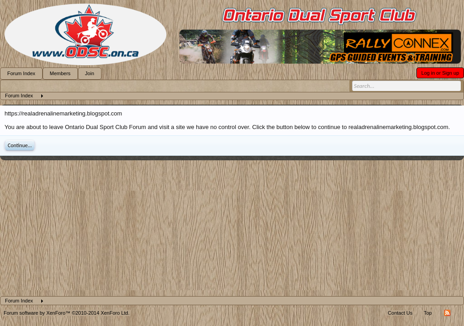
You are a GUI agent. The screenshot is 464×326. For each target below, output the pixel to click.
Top (428, 313)
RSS (447, 313)
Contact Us (400, 313)
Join (89, 73)
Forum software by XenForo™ (67, 313)
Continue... (20, 145)
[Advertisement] (232, 228)
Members (60, 73)
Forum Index (21, 73)
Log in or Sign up (440, 73)
